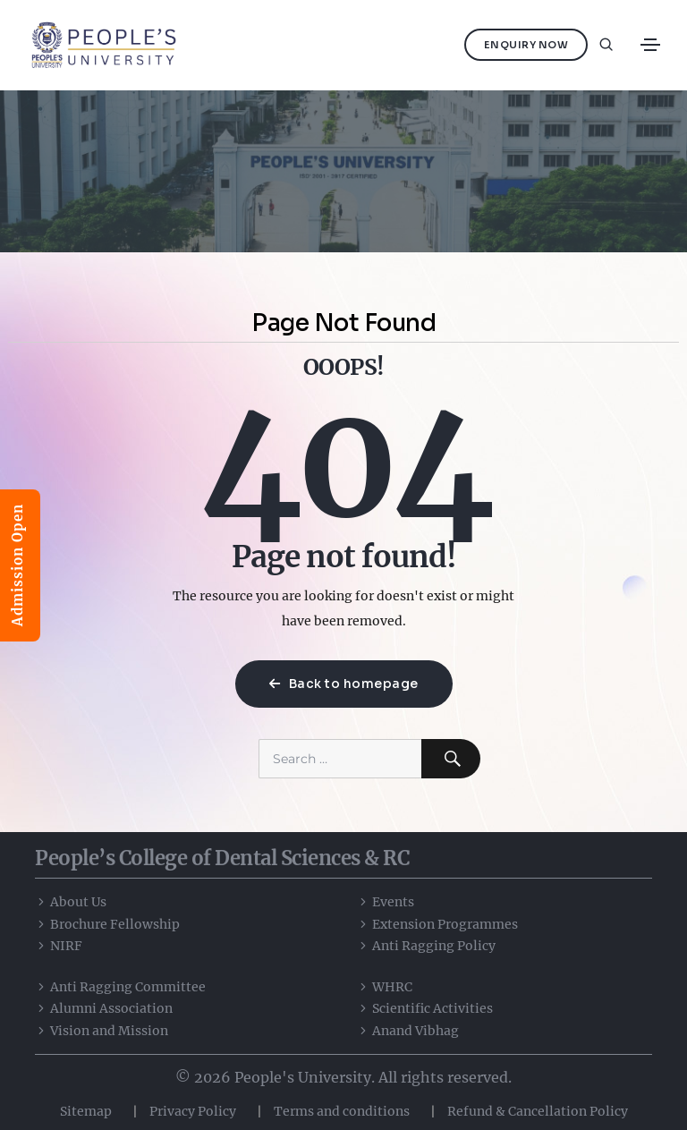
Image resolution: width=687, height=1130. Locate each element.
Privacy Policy (192, 1111)
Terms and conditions (342, 1111)
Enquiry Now (526, 44)
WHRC (384, 987)
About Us (70, 902)
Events (385, 902)
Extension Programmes (437, 924)
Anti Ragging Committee (120, 987)
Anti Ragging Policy (426, 946)
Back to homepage (344, 683)
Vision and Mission (101, 1031)
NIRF (58, 946)
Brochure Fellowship (107, 924)
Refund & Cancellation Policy (537, 1111)
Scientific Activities (425, 1008)
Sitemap (86, 1111)
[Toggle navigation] (650, 44)
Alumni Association (104, 1008)
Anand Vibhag (408, 1031)
